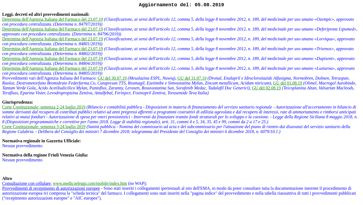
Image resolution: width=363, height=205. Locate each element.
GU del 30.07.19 (112, 78)
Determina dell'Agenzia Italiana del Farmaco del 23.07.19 (52, 19)
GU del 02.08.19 (266, 88)
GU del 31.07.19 (192, 78)
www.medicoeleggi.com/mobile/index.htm (90, 183)
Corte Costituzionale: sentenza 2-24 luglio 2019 (43, 107)
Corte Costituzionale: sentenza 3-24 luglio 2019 (43, 126)
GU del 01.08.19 (287, 83)
